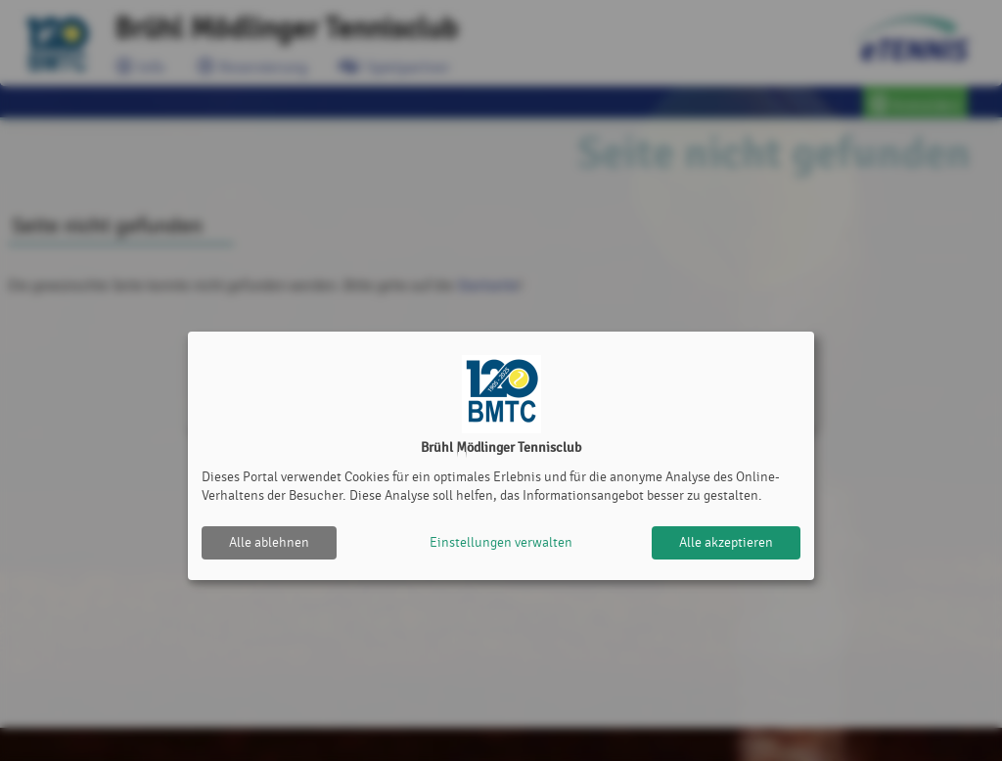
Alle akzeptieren (726, 542)
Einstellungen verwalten (501, 542)
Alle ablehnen (269, 542)
